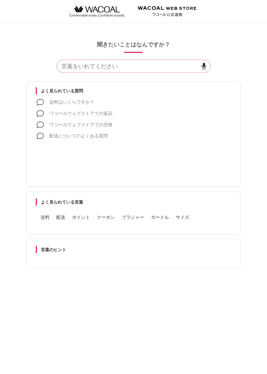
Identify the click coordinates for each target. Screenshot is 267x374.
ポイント (81, 217)
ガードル (160, 217)
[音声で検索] (203, 66)
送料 (45, 217)
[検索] (127, 66)
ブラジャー (133, 217)
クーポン (106, 217)
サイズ (182, 217)
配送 (60, 217)
